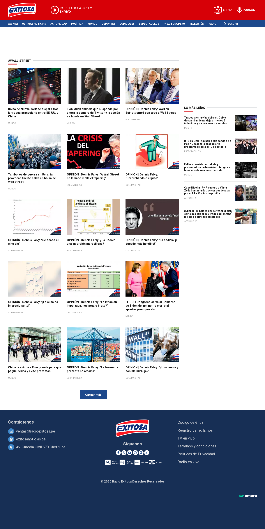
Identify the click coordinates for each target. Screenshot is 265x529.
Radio (212, 23)
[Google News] (141, 452)
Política (77, 23)
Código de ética (190, 422)
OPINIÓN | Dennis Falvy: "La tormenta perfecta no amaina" (92, 369)
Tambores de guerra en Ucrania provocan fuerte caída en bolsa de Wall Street (32, 178)
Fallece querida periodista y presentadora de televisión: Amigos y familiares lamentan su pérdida (207, 167)
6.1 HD (227, 10)
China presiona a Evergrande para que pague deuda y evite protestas (34, 369)
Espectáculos (149, 23)
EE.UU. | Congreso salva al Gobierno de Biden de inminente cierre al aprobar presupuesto (150, 305)
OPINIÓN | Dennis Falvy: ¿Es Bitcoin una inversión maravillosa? (91, 241)
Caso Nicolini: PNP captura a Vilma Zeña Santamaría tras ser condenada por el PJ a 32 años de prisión (207, 190)
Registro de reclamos (195, 430)
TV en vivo (186, 438)
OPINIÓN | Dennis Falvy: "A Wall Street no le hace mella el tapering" (93, 176)
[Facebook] (118, 452)
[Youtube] (129, 452)
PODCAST (250, 10)
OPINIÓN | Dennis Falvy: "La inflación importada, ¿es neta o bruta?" (92, 303)
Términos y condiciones (197, 446)
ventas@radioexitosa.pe (35, 431)
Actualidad (58, 23)
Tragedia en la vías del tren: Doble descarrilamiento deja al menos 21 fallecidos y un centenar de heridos (205, 120)
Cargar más (93, 395)
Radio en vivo (188, 462)
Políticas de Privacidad (196, 454)
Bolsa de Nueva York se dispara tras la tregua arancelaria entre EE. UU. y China (33, 112)
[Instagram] (135, 452)
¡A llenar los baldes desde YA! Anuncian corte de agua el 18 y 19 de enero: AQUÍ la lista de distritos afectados (208, 213)
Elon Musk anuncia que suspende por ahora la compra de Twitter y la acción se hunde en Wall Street (93, 112)
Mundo (92, 23)
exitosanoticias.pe (31, 439)
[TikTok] (146, 452)
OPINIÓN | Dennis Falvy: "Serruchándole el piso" (142, 176)
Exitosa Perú (176, 23)
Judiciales (127, 23)
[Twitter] (123, 452)
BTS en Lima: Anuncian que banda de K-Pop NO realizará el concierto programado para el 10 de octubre (208, 143)
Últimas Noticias (34, 23)
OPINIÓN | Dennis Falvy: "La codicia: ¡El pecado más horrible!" (152, 241)
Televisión (196, 23)
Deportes (108, 23)
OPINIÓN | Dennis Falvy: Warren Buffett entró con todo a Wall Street (151, 110)
